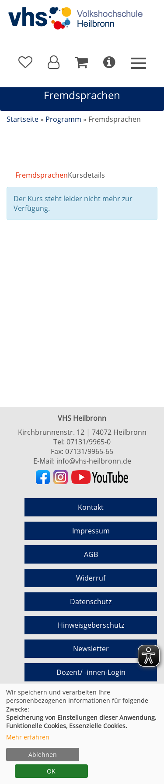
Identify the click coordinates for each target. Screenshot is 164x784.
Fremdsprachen (41, 175)
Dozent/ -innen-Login (91, 672)
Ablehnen (42, 754)
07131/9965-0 (88, 442)
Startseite (22, 119)
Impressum (91, 531)
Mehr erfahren (27, 737)
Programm (63, 119)
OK (51, 771)
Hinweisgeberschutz (91, 625)
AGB (91, 554)
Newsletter (91, 648)
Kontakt (91, 507)
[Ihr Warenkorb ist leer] (81, 62)
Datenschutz (91, 601)
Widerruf (90, 578)
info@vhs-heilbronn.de (93, 461)
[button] (53, 62)
